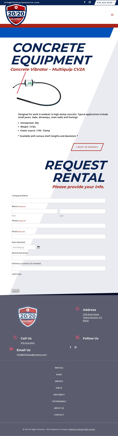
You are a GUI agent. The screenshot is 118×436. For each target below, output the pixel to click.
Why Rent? (59, 394)
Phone (19, 220)
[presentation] (31, 281)
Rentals (59, 367)
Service (59, 381)
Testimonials (59, 401)
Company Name (20, 195)
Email (18, 231)
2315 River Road (91, 314)
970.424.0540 (28, 343)
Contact (59, 414)
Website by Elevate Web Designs (82, 429)
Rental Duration (20, 253)
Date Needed (18, 242)
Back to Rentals (88, 147)
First (14, 215)
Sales (59, 374)
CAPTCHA (16, 274)
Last (61, 215)
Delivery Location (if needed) (26, 263)
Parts (59, 388)
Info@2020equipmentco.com (32, 355)
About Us (59, 408)
